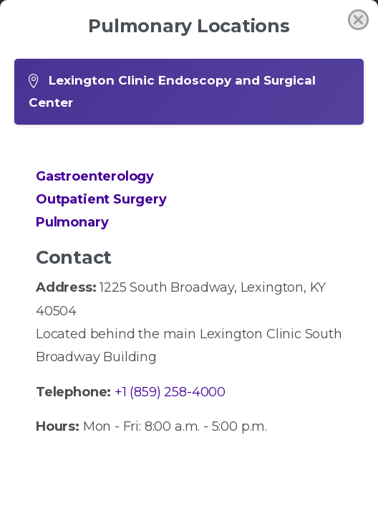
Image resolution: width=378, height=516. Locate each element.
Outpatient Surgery (101, 199)
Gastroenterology (95, 176)
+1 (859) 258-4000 (170, 392)
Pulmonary (72, 222)
